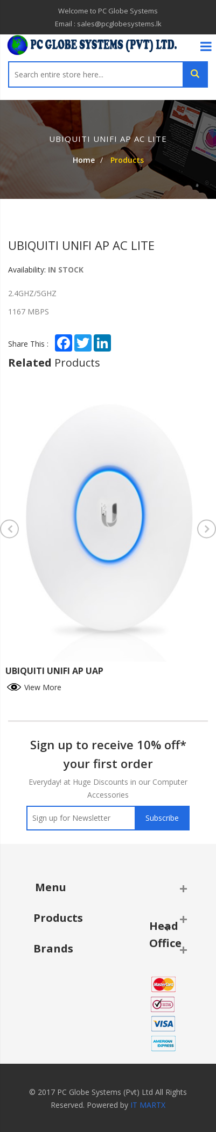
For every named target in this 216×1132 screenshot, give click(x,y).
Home (84, 160)
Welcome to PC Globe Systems (108, 11)
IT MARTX (147, 1105)
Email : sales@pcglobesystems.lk (108, 23)
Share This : (28, 344)
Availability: (27, 269)
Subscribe (162, 818)
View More (33, 686)
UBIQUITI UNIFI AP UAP (54, 671)
